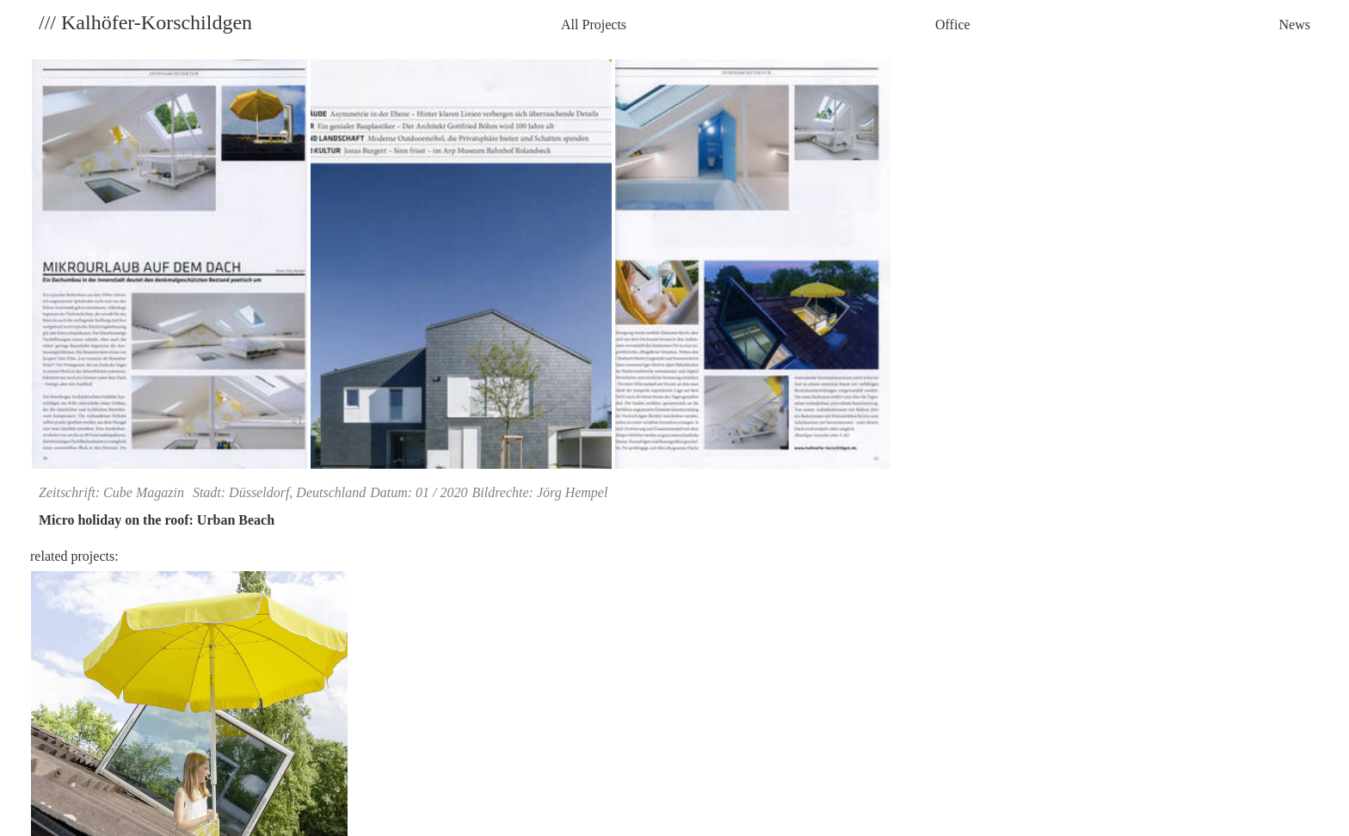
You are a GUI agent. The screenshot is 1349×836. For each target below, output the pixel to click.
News (1294, 24)
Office (952, 24)
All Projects (593, 24)
